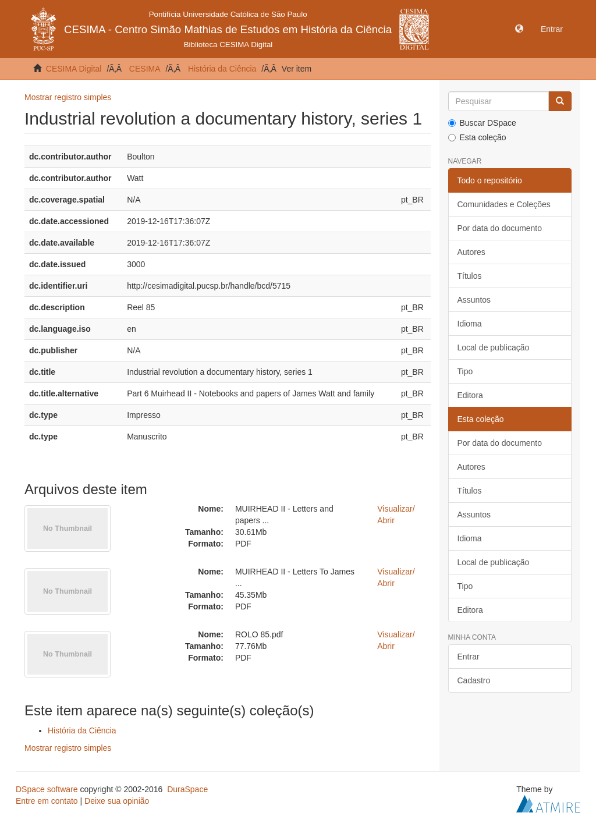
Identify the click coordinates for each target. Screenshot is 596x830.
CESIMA (145, 68)
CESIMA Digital (74, 68)
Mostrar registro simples (67, 97)
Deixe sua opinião (116, 801)
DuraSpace (187, 789)
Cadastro (474, 680)
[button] (519, 29)
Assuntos (474, 299)
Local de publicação (493, 347)
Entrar (468, 656)
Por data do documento (499, 228)
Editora (470, 395)
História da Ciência (222, 68)
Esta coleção (477, 137)
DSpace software (47, 789)
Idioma (469, 323)
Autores (471, 252)
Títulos (469, 276)
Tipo (465, 371)
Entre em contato (47, 801)
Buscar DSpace (482, 122)
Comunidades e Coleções (504, 204)
